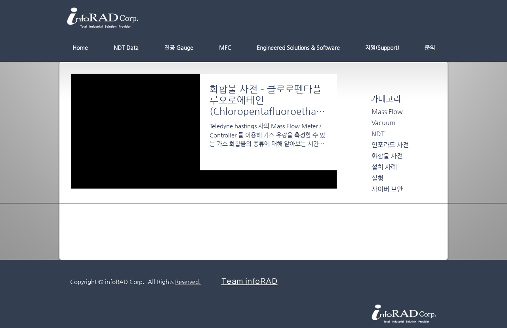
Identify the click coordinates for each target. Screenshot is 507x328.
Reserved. (188, 281)
